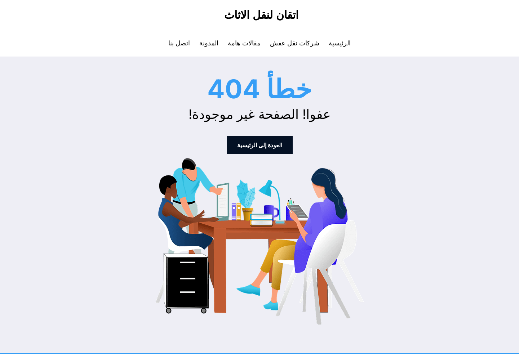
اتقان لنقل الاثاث (261, 15)
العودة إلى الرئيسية (259, 145)
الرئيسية (340, 43)
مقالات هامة (244, 43)
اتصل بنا (179, 43)
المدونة (208, 43)
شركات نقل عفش (294, 43)
